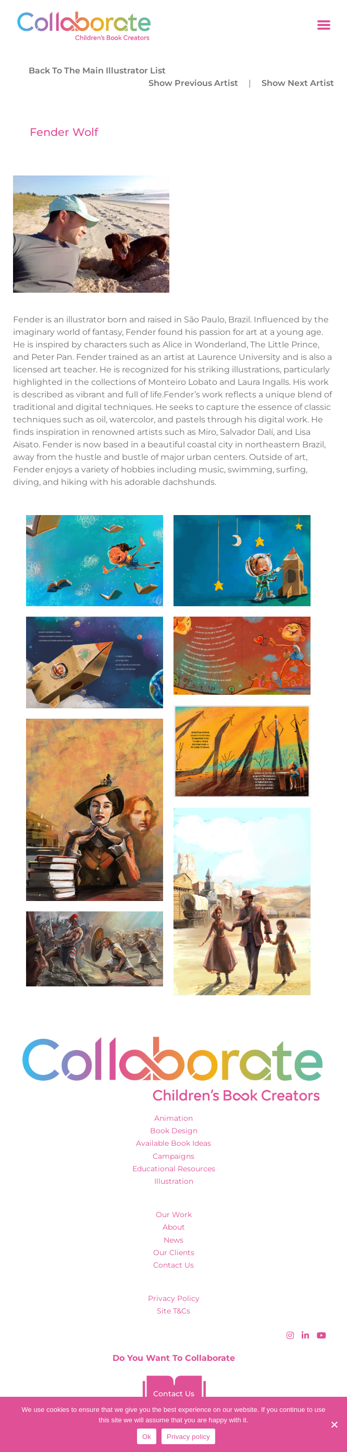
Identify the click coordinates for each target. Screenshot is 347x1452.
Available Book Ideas (173, 1143)
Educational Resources (173, 1168)
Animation (173, 1118)
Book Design (173, 1130)
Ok (146, 1437)
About (174, 1227)
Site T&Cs (173, 1311)
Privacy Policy (174, 1298)
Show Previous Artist (193, 83)
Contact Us (173, 1265)
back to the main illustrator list (97, 71)
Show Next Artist (298, 83)
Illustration (173, 1181)
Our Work (174, 1214)
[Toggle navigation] (323, 25)
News (173, 1240)
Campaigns (173, 1156)
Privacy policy (188, 1437)
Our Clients (173, 1252)
